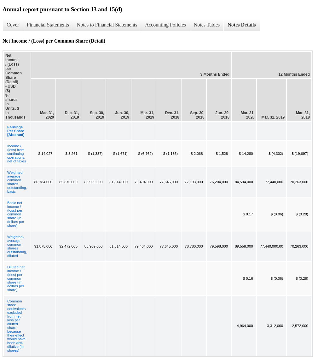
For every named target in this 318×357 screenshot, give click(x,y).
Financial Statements (48, 24)
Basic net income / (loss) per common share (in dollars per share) (15, 214)
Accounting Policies (165, 24)
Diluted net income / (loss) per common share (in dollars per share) (16, 278)
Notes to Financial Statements (107, 24)
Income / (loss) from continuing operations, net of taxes (16, 153)
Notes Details (242, 24)
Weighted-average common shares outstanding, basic (17, 182)
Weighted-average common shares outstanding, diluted (17, 246)
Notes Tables (207, 24)
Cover (13, 24)
